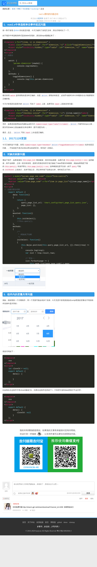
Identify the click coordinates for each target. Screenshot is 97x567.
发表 (88, 493)
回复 (25, 510)
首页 (13, 9)
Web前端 (26, 9)
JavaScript (35, 9)
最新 (86, 498)
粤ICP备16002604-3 (64, 531)
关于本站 (31, 522)
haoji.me (38, 531)
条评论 (6, 498)
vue (59, 21)
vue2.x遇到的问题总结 (48, 14)
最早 (80, 498)
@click (16, 30)
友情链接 (39, 522)
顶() (32, 510)
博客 (19, 9)
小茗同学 (39, 18)
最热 (91, 498)
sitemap (72, 522)
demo (65, 522)
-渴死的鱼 (16, 504)
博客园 (53, 522)
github (59, 522)
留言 (47, 522)
